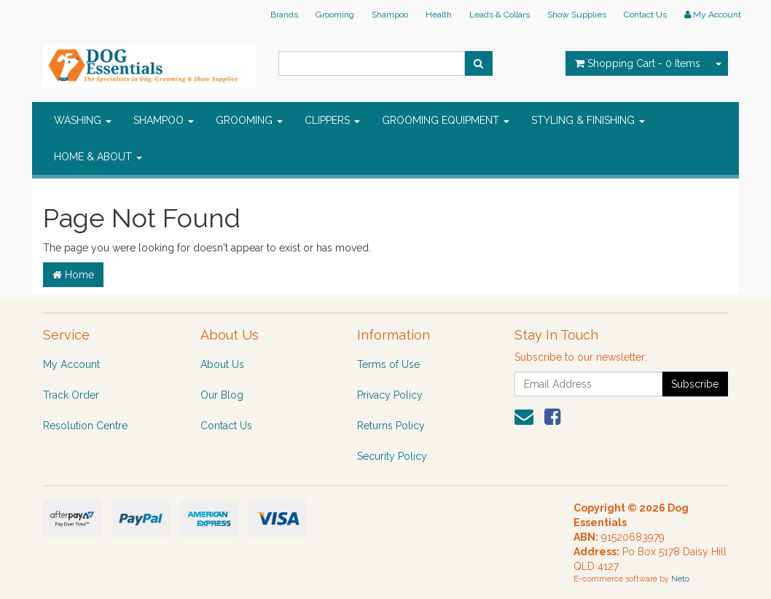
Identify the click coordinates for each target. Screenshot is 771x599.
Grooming (335, 14)
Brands (284, 14)
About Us (222, 364)
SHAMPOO (163, 120)
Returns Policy (391, 425)
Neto (680, 579)
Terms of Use (388, 364)
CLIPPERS (332, 120)
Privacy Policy (390, 395)
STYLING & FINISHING (588, 120)
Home (73, 275)
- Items (637, 63)
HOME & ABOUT (98, 157)
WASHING (82, 120)
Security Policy (392, 456)
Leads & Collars (499, 14)
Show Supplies (576, 14)
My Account (71, 364)
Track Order (71, 395)
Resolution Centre (85, 425)
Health (439, 14)
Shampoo (390, 14)
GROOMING (249, 120)
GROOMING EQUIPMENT (445, 120)
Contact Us (645, 14)
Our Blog (221, 395)
